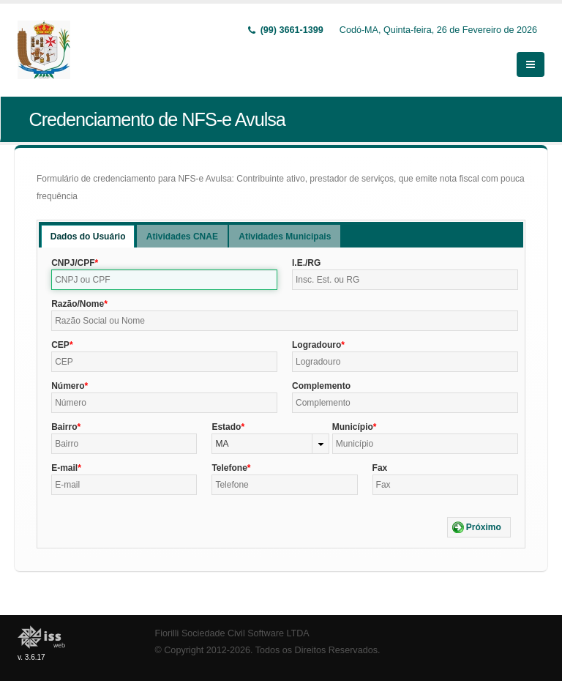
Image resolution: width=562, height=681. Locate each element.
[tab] (88, 236)
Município (352, 427)
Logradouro (316, 345)
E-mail (64, 468)
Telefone (229, 468)
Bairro (64, 427)
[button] (479, 527)
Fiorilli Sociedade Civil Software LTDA (232, 633)
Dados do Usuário (88, 236)
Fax (380, 468)
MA (221, 444)
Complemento (321, 386)
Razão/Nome (77, 304)
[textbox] (164, 279)
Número (67, 386)
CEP (60, 345)
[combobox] (270, 443)
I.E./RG (306, 263)
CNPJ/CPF (72, 263)
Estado (226, 427)
